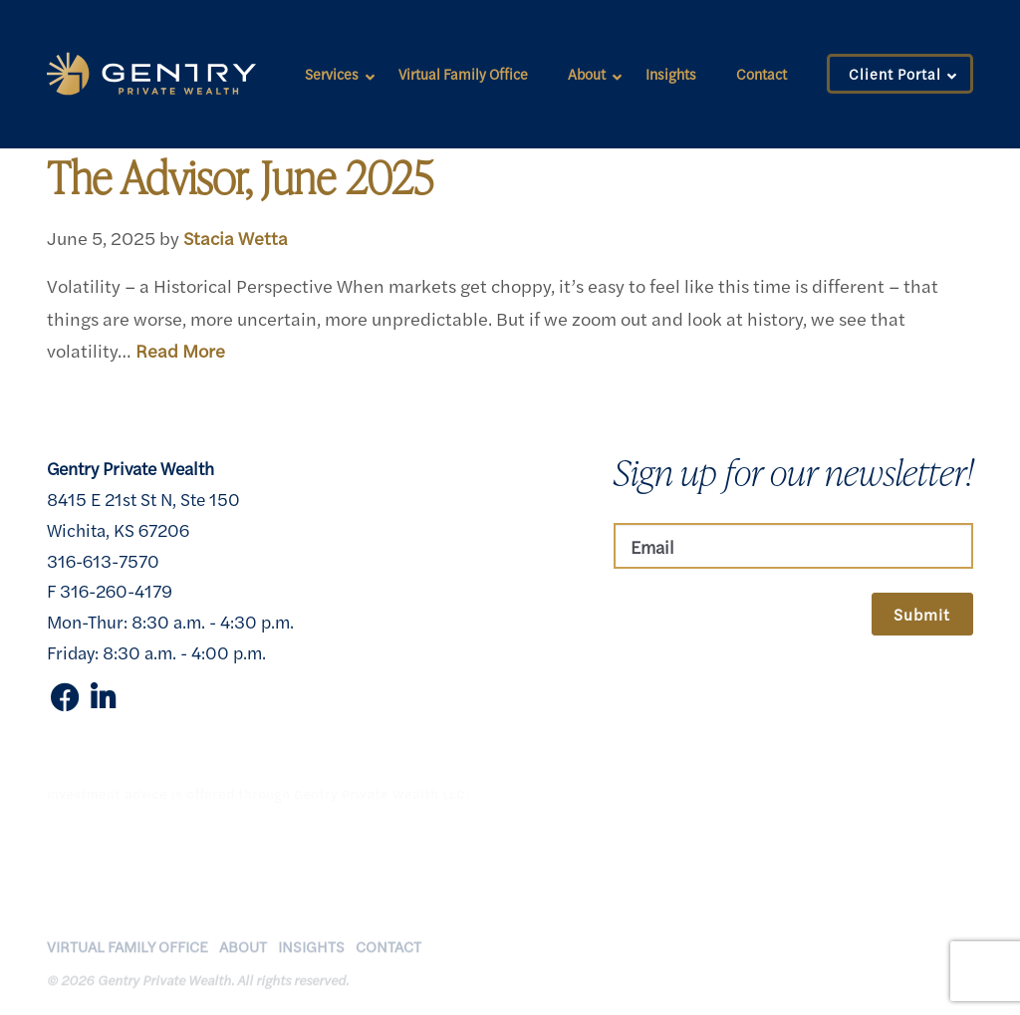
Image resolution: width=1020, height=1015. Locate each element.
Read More (180, 350)
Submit (921, 614)
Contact (761, 74)
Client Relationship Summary (707, 984)
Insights (670, 74)
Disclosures (747, 964)
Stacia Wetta (235, 237)
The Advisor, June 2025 (240, 176)
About (587, 74)
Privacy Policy (651, 964)
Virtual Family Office (463, 74)
